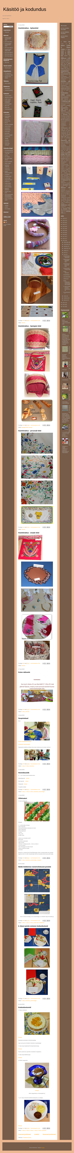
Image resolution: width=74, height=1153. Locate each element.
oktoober (66, 246)
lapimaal (66, 109)
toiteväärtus (68, 191)
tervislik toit (64, 186)
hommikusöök (64, 76)
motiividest (63, 130)
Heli (6, 222)
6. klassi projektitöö (69, 442)
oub (65, 139)
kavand (67, 86)
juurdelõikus (63, 80)
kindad (62, 88)
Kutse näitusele (24, 672)
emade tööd (66, 64)
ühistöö (62, 211)
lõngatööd (67, 119)
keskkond (62, 87)
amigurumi (68, 59)
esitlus (62, 68)
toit (68, 190)
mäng (68, 131)
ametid (62, 59)
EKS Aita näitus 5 (9, 52)
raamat (67, 160)
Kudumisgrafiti (8, 103)
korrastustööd (64, 100)
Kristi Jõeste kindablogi (8, 101)
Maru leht (7, 105)
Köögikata (7, 174)
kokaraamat (7, 129)
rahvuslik (63, 163)
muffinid (69, 130)
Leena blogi (7, 178)
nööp (68, 136)
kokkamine (7, 169)
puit (68, 158)
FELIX (6, 122)
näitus (62, 136)
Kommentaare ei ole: (36, 320)
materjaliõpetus (63, 125)
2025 (63, 220)
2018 (63, 234)
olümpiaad (68, 137)
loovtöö (63, 118)
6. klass (23, 711)
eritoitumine (65, 67)
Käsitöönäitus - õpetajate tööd (29, 326)
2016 (63, 238)
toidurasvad (63, 190)
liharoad (68, 113)
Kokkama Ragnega (7, 165)
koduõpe (68, 95)
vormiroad (68, 200)
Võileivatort (22, 798)
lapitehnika (63, 110)
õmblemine (41, 922)
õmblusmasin (63, 206)
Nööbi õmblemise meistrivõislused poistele (34, 867)
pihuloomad (68, 146)
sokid (62, 176)
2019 (63, 232)
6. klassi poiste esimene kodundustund (33, 926)
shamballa (63, 174)
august (65, 250)
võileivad (67, 202)
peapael (62, 146)
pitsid (62, 150)
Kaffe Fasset (8, 99)
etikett (68, 68)
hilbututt (62, 75)
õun (68, 210)
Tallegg (6, 138)
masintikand (63, 124)
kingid (68, 88)
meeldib (62, 126)
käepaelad (63, 105)
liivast (68, 115)
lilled (64, 116)
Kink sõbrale (69, 364)
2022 (63, 226)
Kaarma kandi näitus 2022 (8, 50)
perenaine (7, 133)
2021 (63, 228)
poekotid (62, 151)
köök (66, 106)
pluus (67, 150)
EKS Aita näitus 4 (9, 54)
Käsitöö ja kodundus (24, 9)
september (66, 248)
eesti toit (63, 63)
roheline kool (64, 166)
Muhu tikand (8, 83)
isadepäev (67, 77)
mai (65, 254)
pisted (63, 149)
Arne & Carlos (8, 95)
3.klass (62, 43)
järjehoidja (63, 82)
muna (63, 131)
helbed (64, 72)
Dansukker (7, 114)
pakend (67, 143)
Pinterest (7, 32)
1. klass (63, 41)
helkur (69, 72)
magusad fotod (8, 179)
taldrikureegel (63, 182)
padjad (66, 141)
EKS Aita (7, 62)
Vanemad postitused (49, 1134)
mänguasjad (63, 132)
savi (68, 170)
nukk (63, 134)
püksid (62, 160)
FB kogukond (8, 73)
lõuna (62, 120)
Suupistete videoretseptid (24, 744)
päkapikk (62, 159)
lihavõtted (65, 114)
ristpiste (67, 165)
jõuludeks (63, 81)
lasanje (62, 112)
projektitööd (68, 155)
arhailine (64, 60)
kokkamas (7, 168)
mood (62, 129)
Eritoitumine (7, 121)
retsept (27, 778)
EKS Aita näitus (8, 41)
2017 (63, 236)
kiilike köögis (8, 163)
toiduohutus (63, 189)
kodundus (32, 766)
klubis (62, 91)
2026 (63, 218)
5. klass (27, 766)
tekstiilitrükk (68, 183)
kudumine (65, 101)
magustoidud (66, 120)
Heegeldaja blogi (9, 75)
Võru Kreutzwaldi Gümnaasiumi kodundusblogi (9, 196)
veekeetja (68, 197)
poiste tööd (36, 922)
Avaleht (36, 1134)
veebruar (66, 298)
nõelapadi (68, 134)
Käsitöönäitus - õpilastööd (28, 28)
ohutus (62, 137)
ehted (69, 63)
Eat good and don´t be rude (9, 152)
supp (62, 177)
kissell (67, 90)
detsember (66, 242)
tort (62, 192)
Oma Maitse (7, 208)
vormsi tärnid (66, 201)
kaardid (67, 82)
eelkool (62, 62)
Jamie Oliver (8, 126)
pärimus (67, 159)
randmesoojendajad (64, 164)
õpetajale (68, 207)
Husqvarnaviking (8, 90)
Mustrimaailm (8, 67)
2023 (63, 224)
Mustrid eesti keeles (8, 77)
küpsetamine (64, 108)
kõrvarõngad (63, 104)
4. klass (23, 766)
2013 (63, 304)
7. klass (27, 791)
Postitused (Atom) (27, 1137)
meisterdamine (64, 128)
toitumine (7, 142)
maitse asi (7, 181)
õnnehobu (63, 207)
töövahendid (63, 195)
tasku (69, 182)
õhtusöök (62, 203)
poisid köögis (42, 791)
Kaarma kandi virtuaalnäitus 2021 (8, 39)
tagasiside (63, 181)
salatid (67, 169)
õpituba (64, 210)
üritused (23, 322)
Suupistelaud (23, 718)
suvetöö (67, 177)
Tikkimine (69, 348)
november (66, 244)
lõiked (68, 118)
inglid (62, 77)
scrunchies (63, 171)
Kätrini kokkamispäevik (8, 172)
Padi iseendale (69, 397)
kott (69, 100)
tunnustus (67, 192)
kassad (62, 86)
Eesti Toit (7, 119)
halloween (67, 69)
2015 (63, 240)
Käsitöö (6, 205)
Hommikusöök (23, 773)
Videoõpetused (8, 109)
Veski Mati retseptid (7, 144)
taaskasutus (65, 180)
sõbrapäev (63, 178)
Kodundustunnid (24, 1007)
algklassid (63, 58)
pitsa (68, 149)
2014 (63, 302)
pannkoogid (63, 144)
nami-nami (7, 131)
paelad (62, 143)
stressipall (67, 176)
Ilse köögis (7, 156)
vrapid (62, 202)
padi (62, 141)
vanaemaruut (63, 196)
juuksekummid (63, 78)
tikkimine (63, 187)
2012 (63, 306)
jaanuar (65, 300)
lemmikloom (63, 113)
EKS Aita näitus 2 (9, 47)
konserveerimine (64, 97)
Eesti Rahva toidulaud (7, 117)
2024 (63, 222)
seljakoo (65, 172)
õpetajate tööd (24, 427)
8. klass (31, 791)
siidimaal (68, 174)
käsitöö (68, 105)
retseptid (39, 860)
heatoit (6, 155)
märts (65, 296)
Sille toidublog (8, 186)
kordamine (66, 99)
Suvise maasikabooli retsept (24, 741)
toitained (62, 191)
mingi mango (8, 183)
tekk (63, 183)
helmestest (65, 74)
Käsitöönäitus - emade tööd (28, 533)
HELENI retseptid (9, 124)
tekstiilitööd (65, 185)
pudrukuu (63, 158)
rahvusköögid (63, 161)
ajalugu (62, 57)
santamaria (7, 136)
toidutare (7, 140)
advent (65, 55)
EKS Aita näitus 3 (9, 56)
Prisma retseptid (8, 135)
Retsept (20, 1037)
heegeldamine (65, 71)
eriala (69, 65)
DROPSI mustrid (8, 97)
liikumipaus (63, 115)
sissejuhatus (66, 175)
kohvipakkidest (66, 96)
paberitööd (64, 140)
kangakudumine (64, 85)
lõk (61, 119)
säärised (68, 178)
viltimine (62, 200)
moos (67, 129)
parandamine (63, 145)
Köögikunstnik (8, 176)
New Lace (7, 107)
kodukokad (7, 128)
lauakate (67, 112)
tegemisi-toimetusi (7, 189)
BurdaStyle (7, 88)
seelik (69, 171)
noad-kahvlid (8, 185)
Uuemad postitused (24, 1134)
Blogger (43, 1147)
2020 (63, 230)
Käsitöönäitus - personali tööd (29, 431)
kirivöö (62, 90)
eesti (68, 62)
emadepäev (63, 65)
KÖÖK (6, 207)
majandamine (63, 123)
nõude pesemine (66, 135)
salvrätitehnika (63, 170)
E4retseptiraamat (9, 150)
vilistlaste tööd (66, 198)
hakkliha (62, 69)
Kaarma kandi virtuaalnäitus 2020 (8, 44)
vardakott (63, 197)
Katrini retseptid (8, 161)
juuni (65, 252)
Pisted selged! (69, 408)
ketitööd (67, 87)
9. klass (67, 54)
